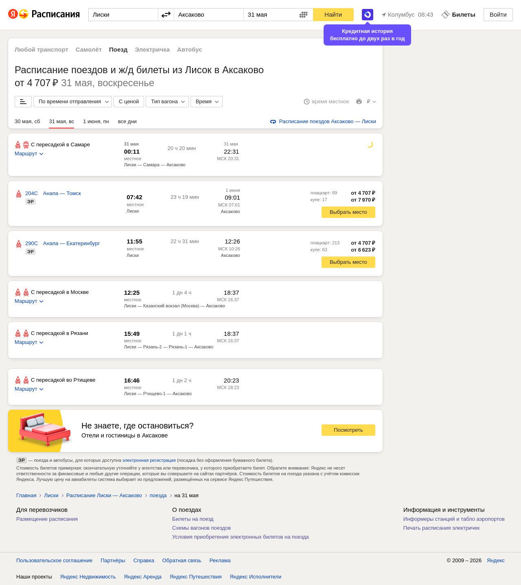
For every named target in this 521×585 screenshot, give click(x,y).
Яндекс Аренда (143, 577)
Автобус (189, 49)
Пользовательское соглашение (54, 560)
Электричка (152, 49)
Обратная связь (181, 560)
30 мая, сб (27, 121)
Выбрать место (348, 212)
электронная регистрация (149, 460)
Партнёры (113, 560)
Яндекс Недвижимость (88, 577)
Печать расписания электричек (441, 528)
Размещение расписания (47, 519)
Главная (26, 495)
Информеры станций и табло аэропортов (454, 519)
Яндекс (496, 560)
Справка (144, 560)
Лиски (133, 211)
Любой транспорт (41, 49)
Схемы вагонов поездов (201, 528)
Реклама (220, 560)
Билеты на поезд (193, 519)
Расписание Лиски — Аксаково (104, 495)
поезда (158, 495)
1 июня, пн (96, 121)
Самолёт (89, 49)
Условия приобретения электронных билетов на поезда (240, 537)
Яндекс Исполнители (256, 577)
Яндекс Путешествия (196, 577)
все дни (127, 121)
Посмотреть (348, 430)
